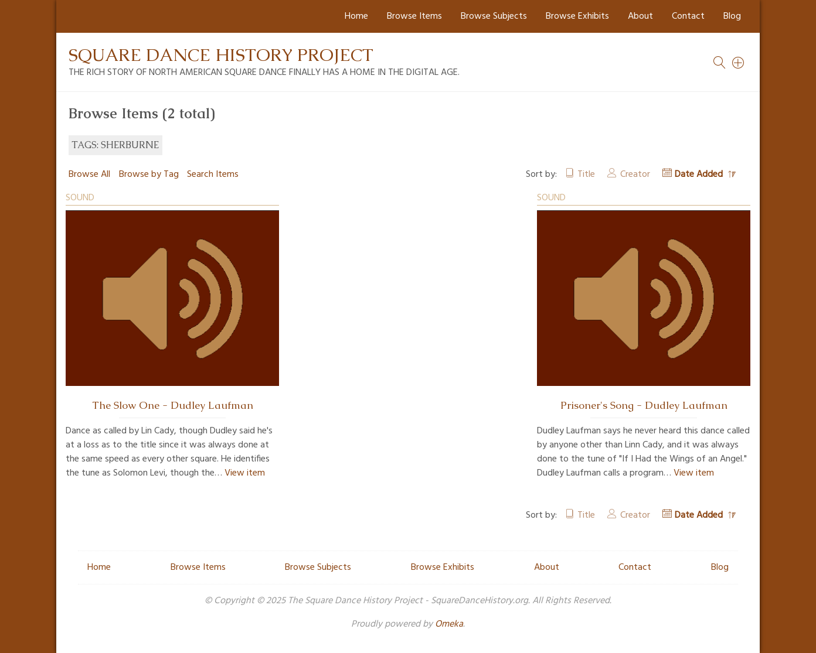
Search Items (213, 174)
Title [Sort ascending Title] (586, 174)
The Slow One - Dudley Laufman (172, 405)
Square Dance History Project (221, 54)
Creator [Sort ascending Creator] (635, 174)
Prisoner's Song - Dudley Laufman (643, 405)
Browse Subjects (494, 16)
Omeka (449, 624)
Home (356, 16)
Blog (732, 16)
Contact (688, 16)
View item (245, 473)
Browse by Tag (149, 174)
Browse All (89, 174)
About (640, 16)
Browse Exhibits (577, 16)
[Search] (738, 62)
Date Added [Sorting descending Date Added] (700, 174)
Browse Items (414, 16)
